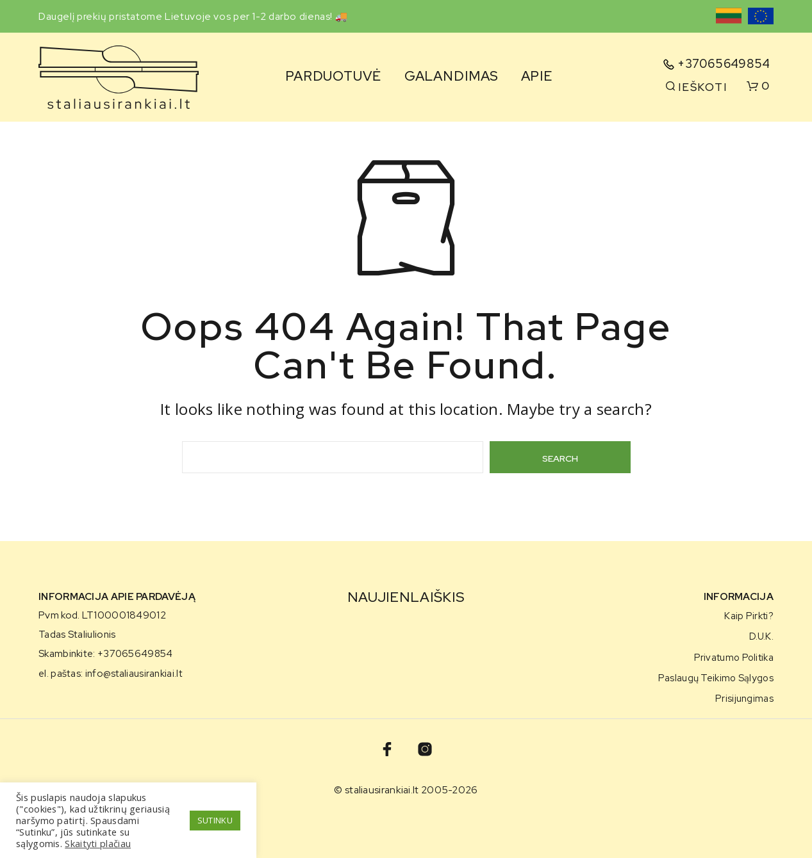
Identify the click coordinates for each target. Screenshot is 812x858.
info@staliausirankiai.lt (133, 673)
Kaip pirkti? (749, 616)
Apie (536, 76)
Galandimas (451, 76)
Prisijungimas (744, 698)
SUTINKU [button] (215, 820)
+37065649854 (723, 64)
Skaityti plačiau (98, 843)
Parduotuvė (333, 76)
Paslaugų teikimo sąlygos (716, 678)
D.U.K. (761, 636)
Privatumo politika (734, 657)
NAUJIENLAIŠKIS (406, 597)
